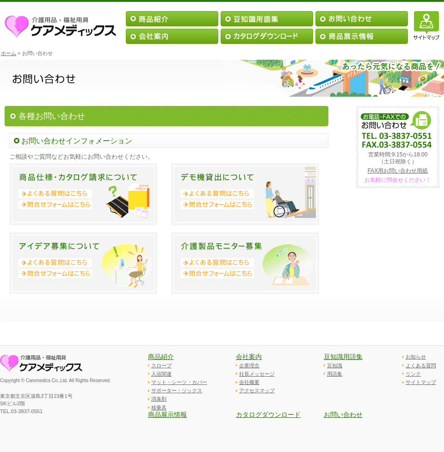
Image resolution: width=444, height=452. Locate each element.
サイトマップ (421, 382)
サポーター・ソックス (176, 390)
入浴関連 (161, 374)
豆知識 (334, 365)
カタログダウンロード (268, 414)
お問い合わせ (343, 414)
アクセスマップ (257, 390)
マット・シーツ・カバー (179, 382)
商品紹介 (161, 356)
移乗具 (158, 407)
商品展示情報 (167, 414)
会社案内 (249, 356)
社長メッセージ (257, 374)
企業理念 (249, 365)
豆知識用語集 (343, 356)
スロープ (161, 365)
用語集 (334, 374)
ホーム (8, 53)
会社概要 (249, 382)
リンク (413, 374)
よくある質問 (421, 365)
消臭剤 (158, 399)
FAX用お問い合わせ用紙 (398, 170)
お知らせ (416, 356)
